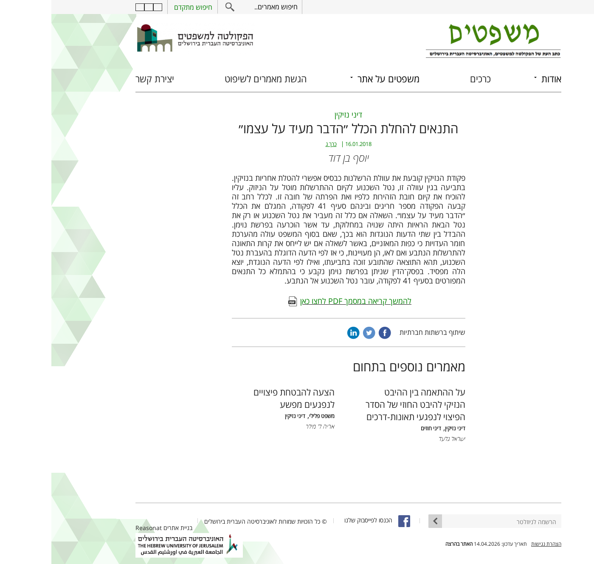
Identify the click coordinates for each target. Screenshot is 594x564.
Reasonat (97, 528)
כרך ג (279, 144)
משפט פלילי (270, 416)
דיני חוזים (379, 428)
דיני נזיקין (297, 114)
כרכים (429, 79)
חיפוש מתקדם (142, 7)
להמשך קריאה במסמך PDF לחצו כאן (304, 301)
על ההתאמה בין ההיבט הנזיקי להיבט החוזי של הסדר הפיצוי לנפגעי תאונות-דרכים (364, 404)
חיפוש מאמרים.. (224, 6)
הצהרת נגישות (495, 543)
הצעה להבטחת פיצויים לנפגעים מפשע (242, 398)
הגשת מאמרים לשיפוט (214, 79)
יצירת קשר (103, 79)
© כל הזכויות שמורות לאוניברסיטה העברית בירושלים (214, 521)
